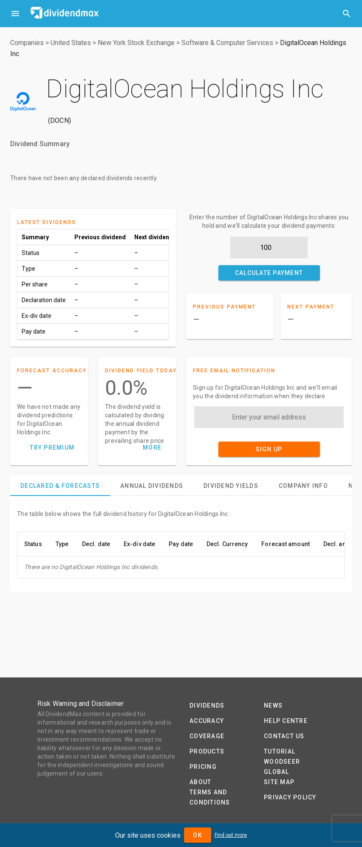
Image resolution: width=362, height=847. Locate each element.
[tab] (60, 486)
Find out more (231, 835)
